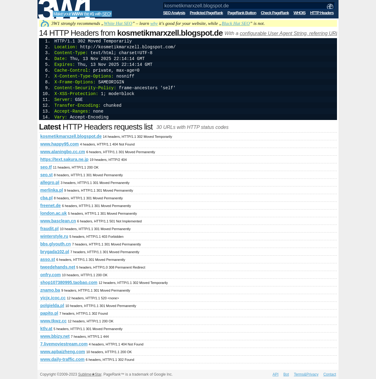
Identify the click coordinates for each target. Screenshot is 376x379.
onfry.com (50, 274)
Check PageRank (275, 12)
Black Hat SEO (236, 23)
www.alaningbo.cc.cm (62, 151)
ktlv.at (46, 328)
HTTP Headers (322, 12)
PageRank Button (242, 12)
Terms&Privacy (306, 374)
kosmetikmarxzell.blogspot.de (71, 136)
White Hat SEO (118, 23)
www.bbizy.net (55, 336)
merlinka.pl (51, 190)
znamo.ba (50, 290)
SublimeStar (89, 374)
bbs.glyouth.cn (55, 243)
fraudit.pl (49, 228)
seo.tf (46, 167)
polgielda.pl (52, 305)
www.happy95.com (59, 144)
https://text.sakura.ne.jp (64, 159)
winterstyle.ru (54, 236)
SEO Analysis (174, 12)
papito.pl (49, 313)
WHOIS (299, 12)
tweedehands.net (57, 267)
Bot (286, 374)
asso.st (47, 259)
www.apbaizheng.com (62, 351)
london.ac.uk (53, 213)
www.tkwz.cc (53, 320)
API (275, 374)
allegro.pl (49, 182)
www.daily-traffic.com (62, 359)
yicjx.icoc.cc (53, 297)
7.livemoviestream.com (64, 343)
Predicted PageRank (206, 12)
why (154, 23)
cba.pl (46, 197)
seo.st (46, 174)
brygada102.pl (54, 251)
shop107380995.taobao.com (68, 282)
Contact (329, 374)
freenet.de (50, 205)
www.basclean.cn (58, 220)
